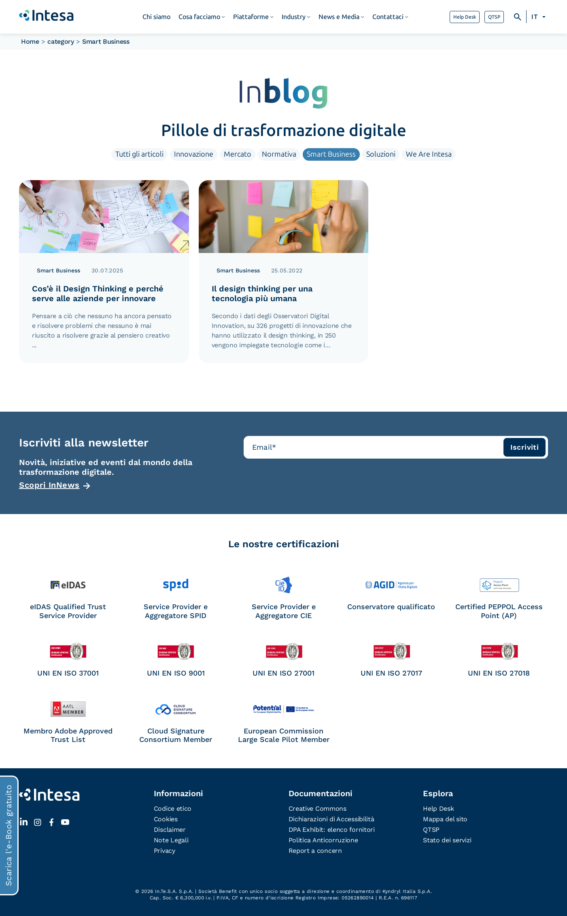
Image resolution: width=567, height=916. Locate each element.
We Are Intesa (429, 154)
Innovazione (193, 154)
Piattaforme (251, 17)
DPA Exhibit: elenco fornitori (332, 829)
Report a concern (315, 850)
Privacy (164, 850)
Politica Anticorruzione (323, 840)
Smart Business (331, 154)
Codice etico (172, 808)
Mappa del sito (445, 819)
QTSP (494, 17)
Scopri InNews (49, 485)
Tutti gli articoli (139, 154)
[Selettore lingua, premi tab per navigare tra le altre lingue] (539, 17)
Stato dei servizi (447, 840)
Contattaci (387, 17)
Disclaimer (170, 829)
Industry (294, 17)
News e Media (339, 17)
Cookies (166, 819)
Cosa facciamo (199, 17)
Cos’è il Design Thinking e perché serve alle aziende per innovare (98, 293)
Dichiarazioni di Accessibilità (331, 819)
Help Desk (464, 17)
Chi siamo (156, 17)
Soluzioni (380, 154)
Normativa (279, 154)
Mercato (237, 154)
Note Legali (171, 840)
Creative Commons (317, 808)
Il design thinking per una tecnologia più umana (262, 293)
